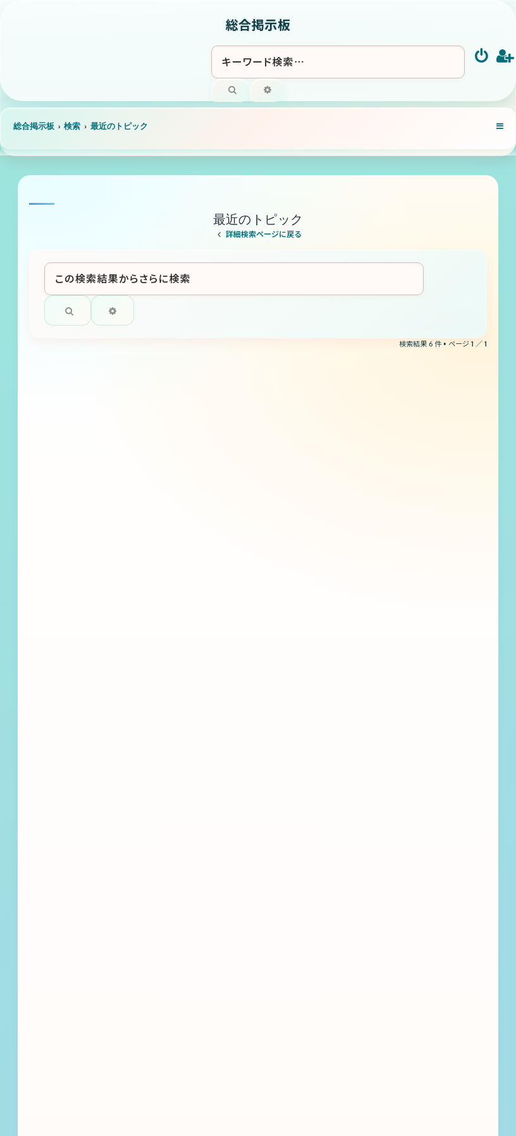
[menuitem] (482, 57)
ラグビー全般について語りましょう (214, 584)
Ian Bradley (300, 1042)
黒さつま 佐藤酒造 (181, 723)
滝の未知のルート (175, 515)
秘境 (143, 446)
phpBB (238, 1050)
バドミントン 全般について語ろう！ (213, 792)
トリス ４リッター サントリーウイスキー (232, 653)
